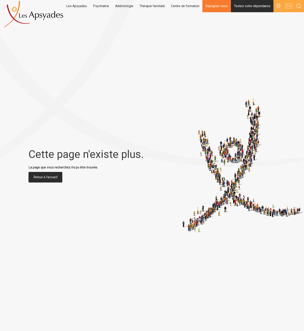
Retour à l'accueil (45, 177)
